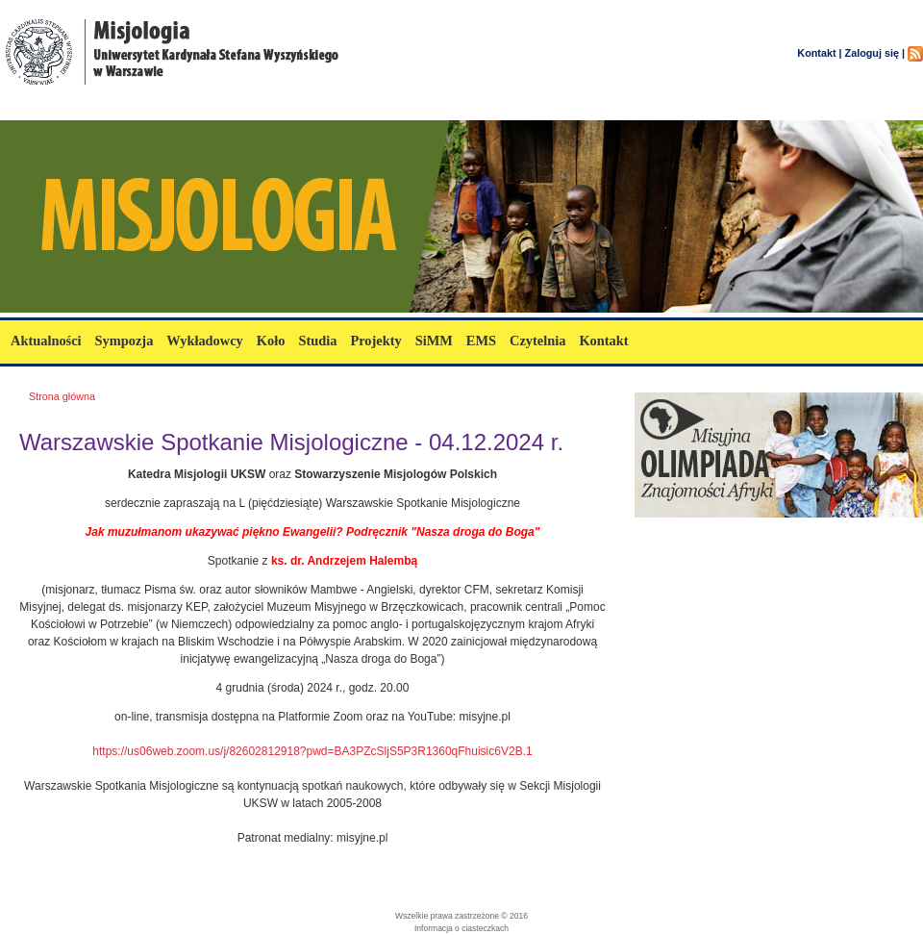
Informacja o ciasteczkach (461, 928)
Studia (317, 340)
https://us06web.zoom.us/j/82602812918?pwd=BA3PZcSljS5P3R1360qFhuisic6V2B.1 (312, 751)
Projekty (375, 340)
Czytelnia (537, 340)
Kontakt (603, 340)
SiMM (434, 340)
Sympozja (124, 340)
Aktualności (46, 340)
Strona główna (62, 396)
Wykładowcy (204, 340)
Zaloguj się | (875, 53)
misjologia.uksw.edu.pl (115, 108)
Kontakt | (819, 53)
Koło (271, 340)
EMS (481, 340)
